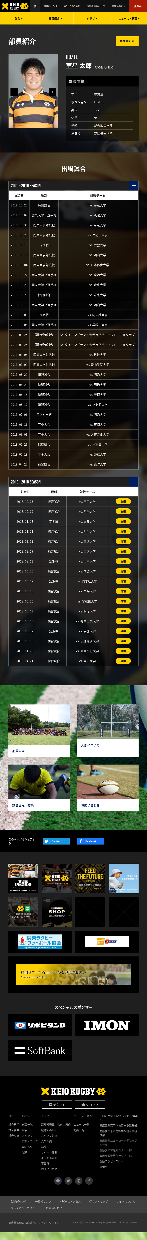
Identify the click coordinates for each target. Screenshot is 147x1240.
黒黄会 (139, 6)
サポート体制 (49, 1160)
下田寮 (45, 1171)
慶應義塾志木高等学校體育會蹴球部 (118, 1141)
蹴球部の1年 (48, 1138)
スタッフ (27, 1143)
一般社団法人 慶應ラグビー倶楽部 (119, 1125)
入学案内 (46, 1149)
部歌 (44, 1154)
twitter (68, 1188)
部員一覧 (27, 1132)
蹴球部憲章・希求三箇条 (56, 1132)
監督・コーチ (30, 1149)
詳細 (123, 506)
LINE (61, 1187)
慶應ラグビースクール (113, 1169)
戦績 (24, 1160)
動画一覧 (79, 1138)
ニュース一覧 (81, 1132)
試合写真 (13, 1143)
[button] (52, 92)
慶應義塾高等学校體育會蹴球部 (118, 1133)
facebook (89, 1188)
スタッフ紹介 (49, 1143)
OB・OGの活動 (85, 6)
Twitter (56, 848)
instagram (78, 1188)
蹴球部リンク (68, 6)
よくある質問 (49, 1165)
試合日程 (13, 1132)
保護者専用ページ (104, 6)
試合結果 (13, 1138)
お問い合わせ (123, 6)
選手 (24, 1138)
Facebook (90, 848)
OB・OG (27, 1154)
